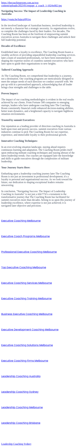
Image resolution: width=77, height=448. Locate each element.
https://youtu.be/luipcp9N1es (16, 19)
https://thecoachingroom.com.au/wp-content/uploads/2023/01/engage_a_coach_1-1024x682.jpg (31, 4)
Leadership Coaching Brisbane (20, 423)
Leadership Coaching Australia (20, 376)
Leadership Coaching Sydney (19, 392)
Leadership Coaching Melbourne (22, 407)
